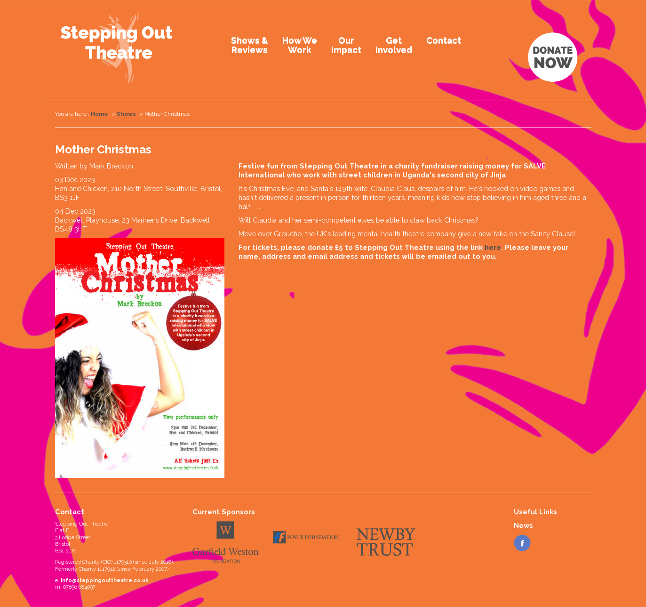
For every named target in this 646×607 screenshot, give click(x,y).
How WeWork (299, 45)
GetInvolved (393, 45)
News (523, 525)
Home (99, 114)
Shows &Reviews (249, 45)
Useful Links (535, 512)
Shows (126, 114)
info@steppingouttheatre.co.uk (105, 580)
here (493, 247)
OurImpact (346, 45)
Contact (443, 40)
